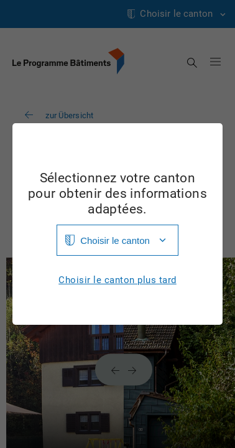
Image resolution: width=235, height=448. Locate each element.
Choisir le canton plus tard (117, 280)
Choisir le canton (115, 240)
